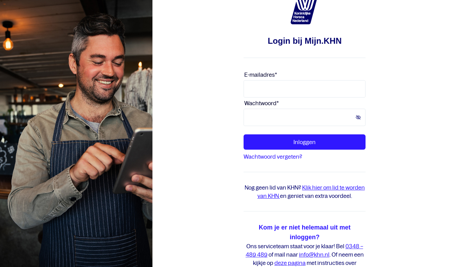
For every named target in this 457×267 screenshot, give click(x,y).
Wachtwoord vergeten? (273, 156)
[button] (360, 117)
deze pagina (290, 262)
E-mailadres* (260, 74)
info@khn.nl (314, 254)
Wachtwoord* (261, 103)
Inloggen (304, 142)
